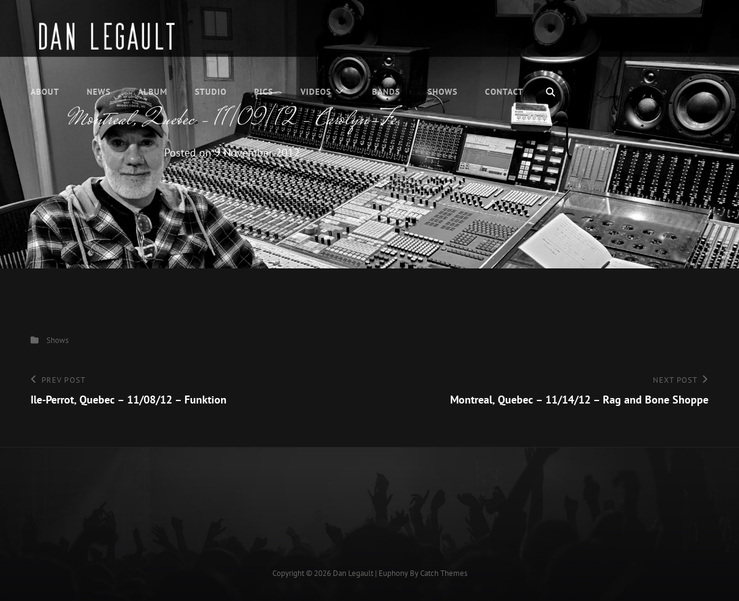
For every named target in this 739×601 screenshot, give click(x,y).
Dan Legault (353, 573)
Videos (315, 91)
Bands (386, 91)
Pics (263, 91)
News (99, 91)
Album (152, 91)
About (45, 91)
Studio (211, 91)
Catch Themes (443, 573)
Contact (504, 91)
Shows (442, 91)
